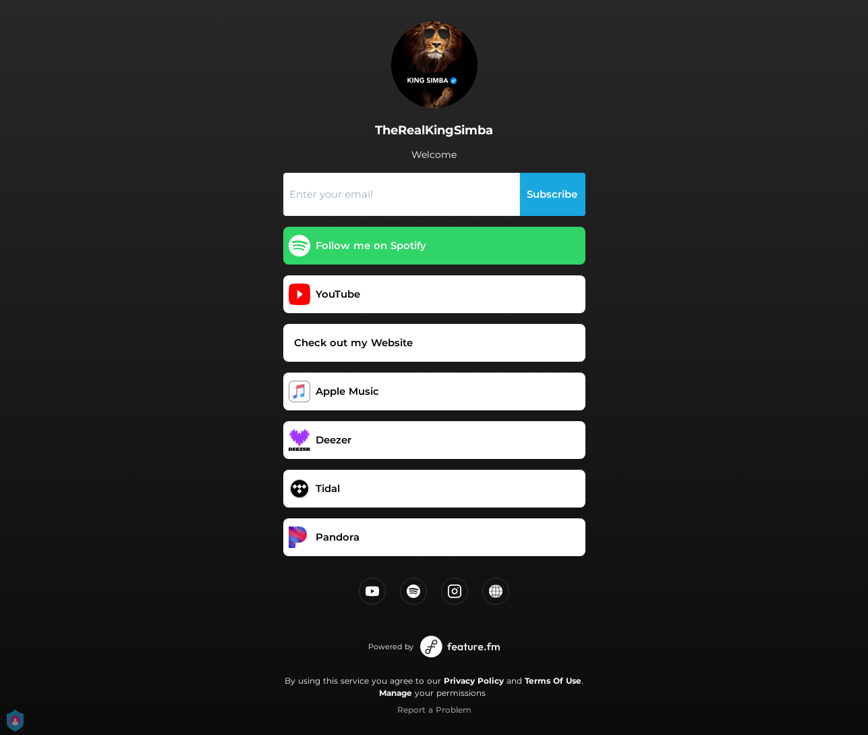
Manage (395, 693)
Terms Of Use (553, 681)
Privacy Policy (474, 681)
